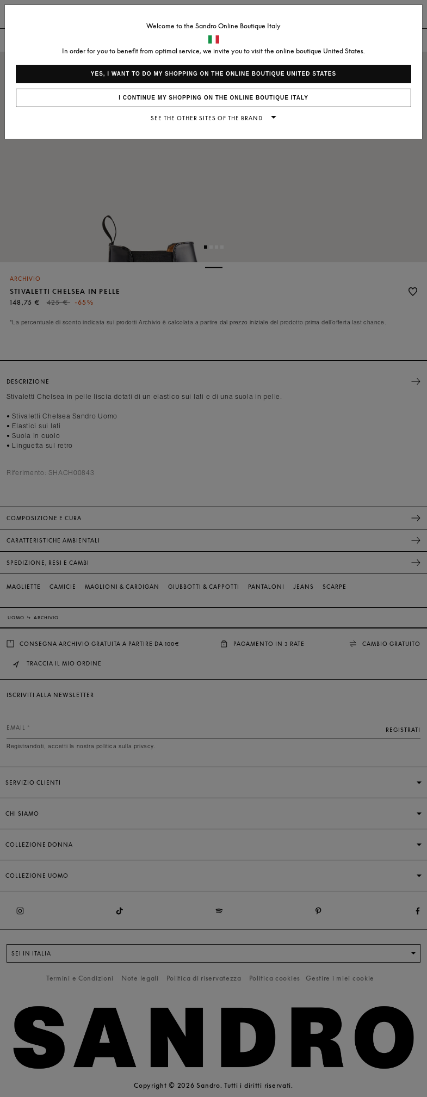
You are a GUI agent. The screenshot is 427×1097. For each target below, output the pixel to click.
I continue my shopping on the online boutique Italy (213, 98)
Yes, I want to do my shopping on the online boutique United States (213, 74)
